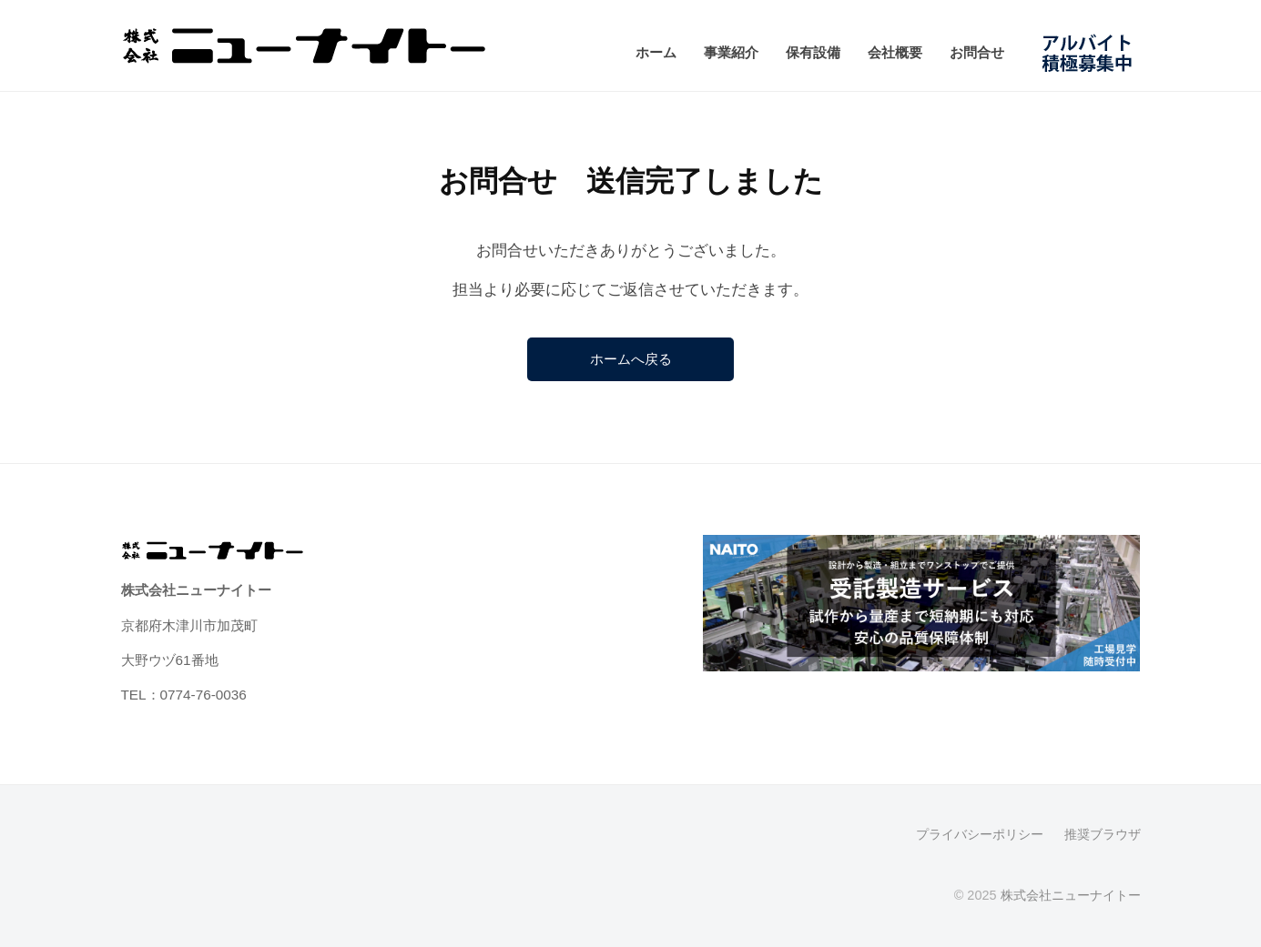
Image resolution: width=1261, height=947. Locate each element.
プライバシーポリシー (979, 835)
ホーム (656, 52)
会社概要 (895, 52)
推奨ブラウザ (1102, 835)
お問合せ (977, 52)
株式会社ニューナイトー (1071, 896)
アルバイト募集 (1093, 52)
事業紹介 (731, 52)
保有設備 (813, 52)
